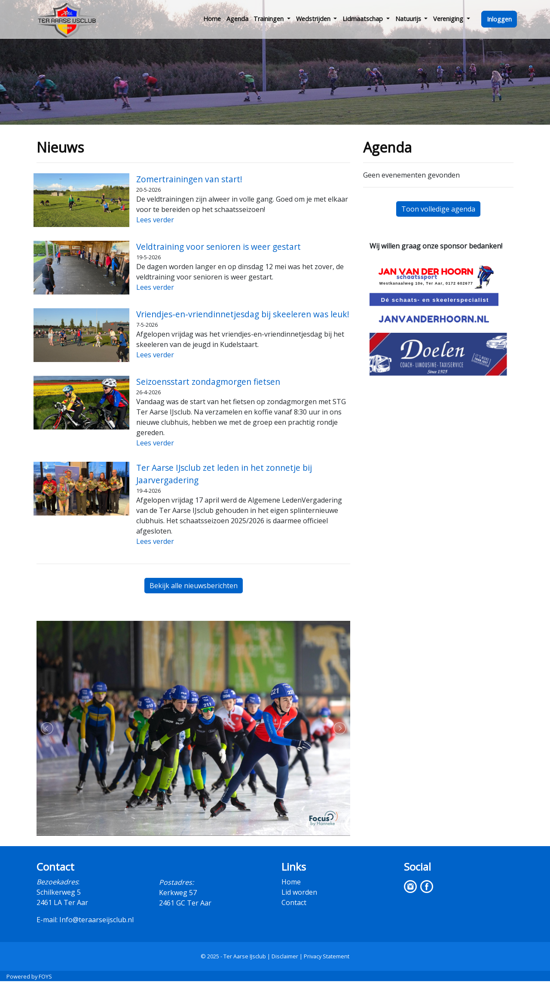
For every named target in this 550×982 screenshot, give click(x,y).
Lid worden (299, 892)
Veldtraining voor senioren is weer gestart (218, 246)
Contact (293, 902)
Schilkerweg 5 (59, 892)
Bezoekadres (57, 882)
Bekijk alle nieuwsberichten (194, 585)
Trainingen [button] (269, 19)
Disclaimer (285, 956)
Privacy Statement (326, 956)
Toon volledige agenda (438, 209)
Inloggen (499, 19)
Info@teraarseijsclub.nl (96, 919)
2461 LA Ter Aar (62, 902)
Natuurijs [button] (409, 19)
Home (212, 19)
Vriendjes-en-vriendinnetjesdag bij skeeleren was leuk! (242, 314)
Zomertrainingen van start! (189, 179)
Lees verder (155, 219)
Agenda (237, 19)
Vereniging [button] (449, 19)
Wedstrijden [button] (314, 19)
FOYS (45, 976)
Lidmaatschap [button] (363, 19)
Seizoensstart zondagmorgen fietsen (208, 381)
